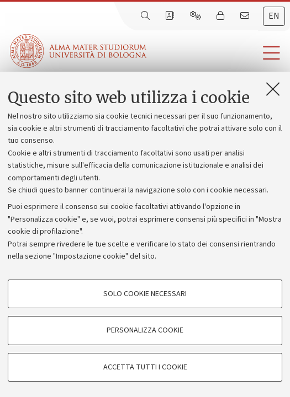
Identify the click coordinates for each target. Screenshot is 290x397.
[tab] (274, 16)
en (274, 16)
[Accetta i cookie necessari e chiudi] (273, 89)
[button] (218, 53)
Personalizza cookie (145, 330)
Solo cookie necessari (145, 293)
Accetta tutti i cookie (145, 367)
